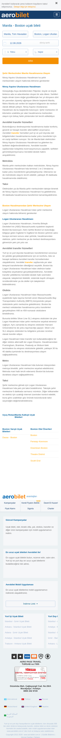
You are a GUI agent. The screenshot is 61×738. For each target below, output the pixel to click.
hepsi (40, 52)
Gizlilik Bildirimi (48, 735)
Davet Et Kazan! (51, 503)
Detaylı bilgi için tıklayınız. (25, 7)
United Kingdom (29, 706)
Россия (43, 699)
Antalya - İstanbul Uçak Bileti (18, 638)
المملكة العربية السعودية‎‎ (10, 715)
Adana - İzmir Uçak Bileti (16, 632)
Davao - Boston (9, 437)
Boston (34, 435)
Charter (50, 508)
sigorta (30, 508)
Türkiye (25, 699)
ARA (30, 61)
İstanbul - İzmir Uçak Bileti (17, 621)
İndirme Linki (30, 604)
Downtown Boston (39, 448)
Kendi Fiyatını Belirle (31, 502)
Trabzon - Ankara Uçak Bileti (18, 643)
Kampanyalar (10, 503)
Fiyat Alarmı (10, 508)
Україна (43, 706)
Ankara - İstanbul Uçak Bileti (18, 627)
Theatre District (38, 454)
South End (36, 460)
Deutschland (10, 706)
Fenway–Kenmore (39, 441)
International (10, 699)
